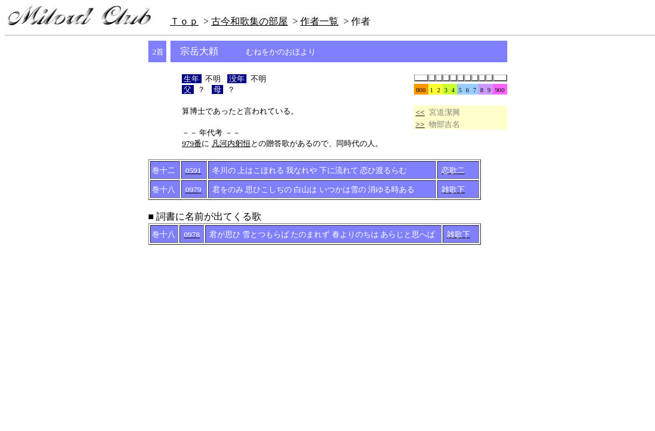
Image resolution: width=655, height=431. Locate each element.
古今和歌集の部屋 (249, 21)
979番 (192, 143)
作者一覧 (319, 21)
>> (420, 124)
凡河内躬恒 (231, 143)
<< (420, 112)
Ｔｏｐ (184, 21)
